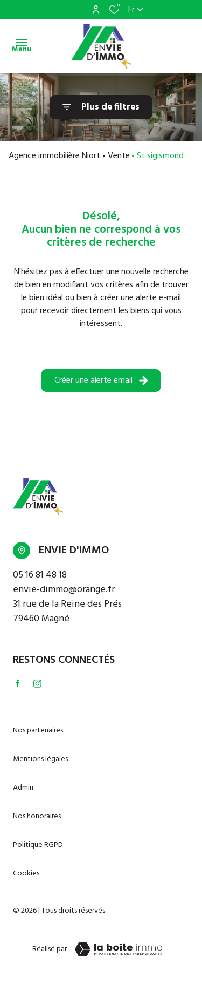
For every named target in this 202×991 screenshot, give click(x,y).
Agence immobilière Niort (54, 156)
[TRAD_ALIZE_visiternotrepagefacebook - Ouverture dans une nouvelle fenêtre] (17, 683)
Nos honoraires (37, 816)
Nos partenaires (38, 730)
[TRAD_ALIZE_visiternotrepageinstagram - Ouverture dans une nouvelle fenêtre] (37, 684)
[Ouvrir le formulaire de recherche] (101, 107)
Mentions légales (40, 759)
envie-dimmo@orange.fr (64, 589)
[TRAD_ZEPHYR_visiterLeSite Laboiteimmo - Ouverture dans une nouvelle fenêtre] (118, 949)
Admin (23, 788)
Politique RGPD (38, 845)
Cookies (26, 873)
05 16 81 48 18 (40, 575)
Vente (119, 156)
